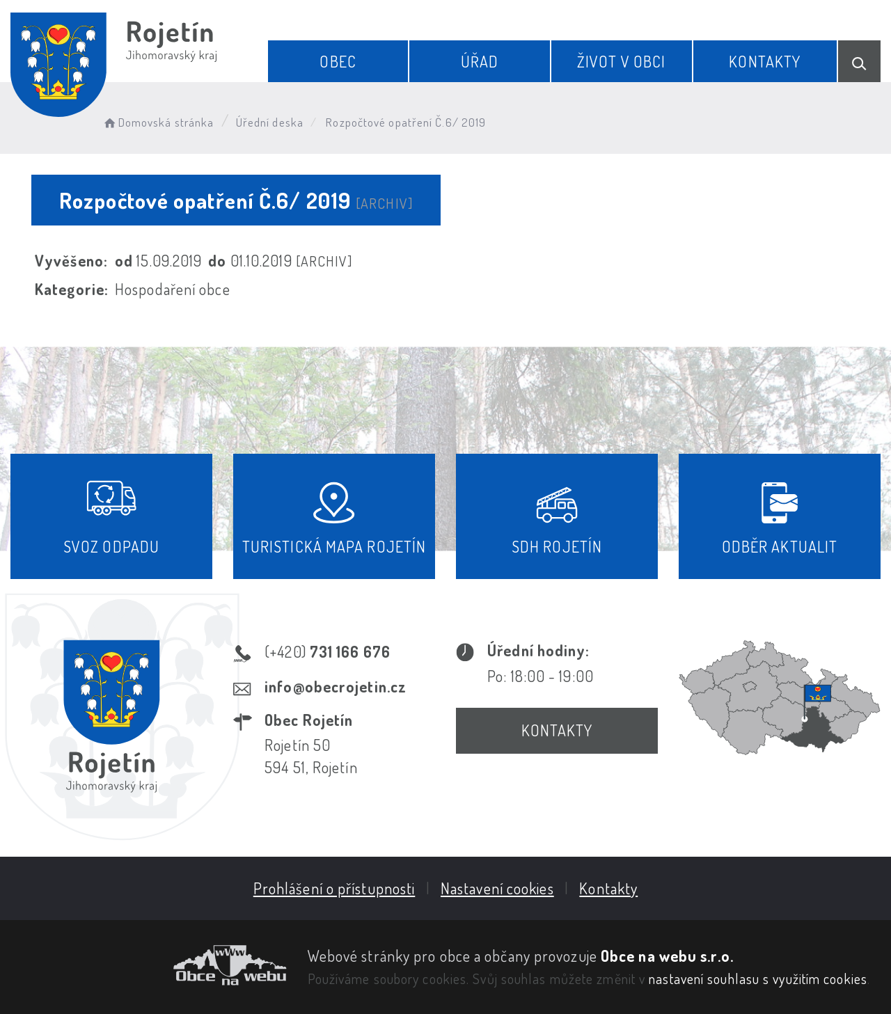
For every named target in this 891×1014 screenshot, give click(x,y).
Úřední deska (269, 122)
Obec (338, 61)
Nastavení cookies (497, 888)
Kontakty (765, 61)
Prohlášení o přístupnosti (334, 888)
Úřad (479, 61)
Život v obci (621, 61)
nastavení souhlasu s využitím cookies (758, 978)
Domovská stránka (158, 122)
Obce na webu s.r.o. (667, 955)
